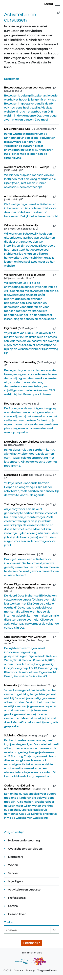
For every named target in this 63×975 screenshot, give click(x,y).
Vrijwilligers (15, 881)
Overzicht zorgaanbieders (25, 848)
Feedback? (31, 943)
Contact (18, 970)
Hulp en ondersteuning (24, 840)
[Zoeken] (55, 930)
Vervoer (13, 873)
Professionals (17, 897)
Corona (13, 906)
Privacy (30, 970)
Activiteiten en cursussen (25, 889)
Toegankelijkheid (47, 970)
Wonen (13, 865)
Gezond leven (17, 914)
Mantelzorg (15, 856)
